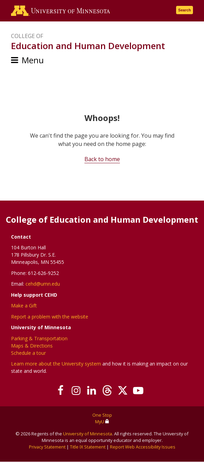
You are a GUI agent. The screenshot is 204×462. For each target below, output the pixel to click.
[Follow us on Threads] (107, 390)
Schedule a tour (28, 353)
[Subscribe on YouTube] (138, 390)
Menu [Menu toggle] (33, 60)
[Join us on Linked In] (91, 390)
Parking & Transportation (39, 338)
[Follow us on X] (122, 390)
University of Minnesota (87, 434)
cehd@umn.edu (43, 283)
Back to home (102, 159)
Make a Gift (24, 305)
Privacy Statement (47, 447)
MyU (102, 421)
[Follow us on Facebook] (60, 390)
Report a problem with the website (49, 316)
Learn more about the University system (56, 363)
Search (184, 10)
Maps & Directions (32, 345)
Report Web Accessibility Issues (142, 447)
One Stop (102, 415)
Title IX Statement (87, 447)
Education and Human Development (88, 45)
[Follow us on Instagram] (76, 390)
